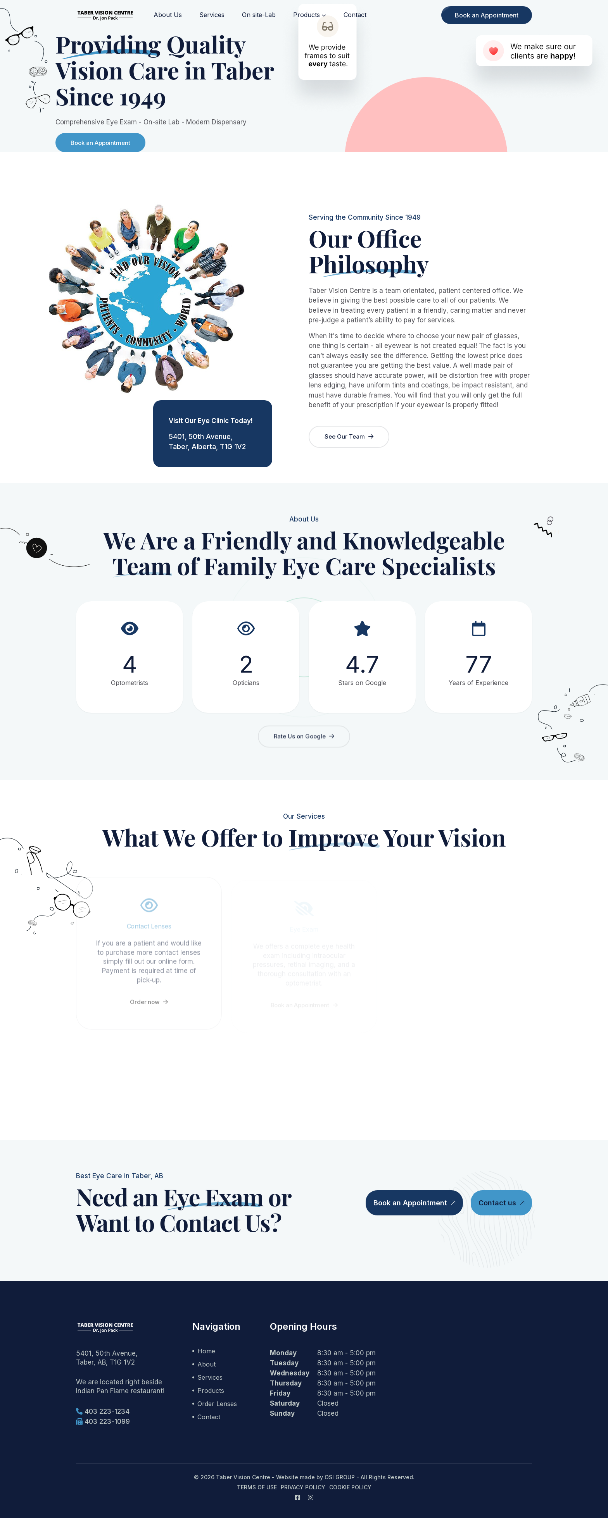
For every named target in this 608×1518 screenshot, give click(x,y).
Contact (355, 15)
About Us (168, 15)
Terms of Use (257, 1487)
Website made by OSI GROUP (315, 1477)
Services (212, 15)
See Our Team (349, 436)
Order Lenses (217, 1404)
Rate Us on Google (304, 739)
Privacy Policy (303, 1487)
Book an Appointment (486, 15)
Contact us (501, 1203)
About (206, 1364)
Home (206, 1351)
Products (306, 15)
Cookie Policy (350, 1487)
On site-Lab (259, 15)
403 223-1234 (103, 1411)
